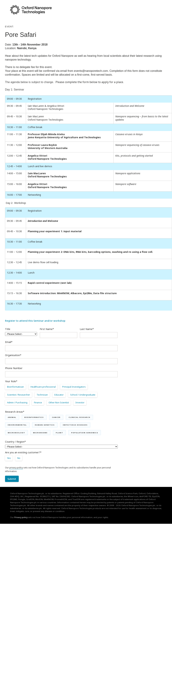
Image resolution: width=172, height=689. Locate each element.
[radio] (16, 388)
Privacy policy (21, 517)
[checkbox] (61, 396)
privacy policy (16, 467)
